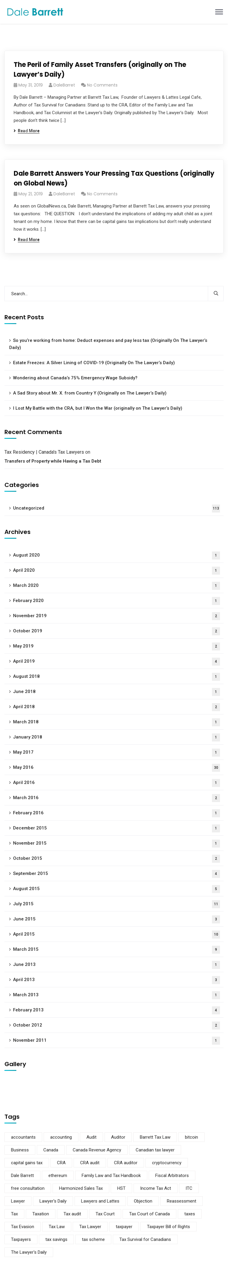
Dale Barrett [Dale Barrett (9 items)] (22, 1175)
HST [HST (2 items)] (121, 1188)
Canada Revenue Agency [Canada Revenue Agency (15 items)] (97, 1150)
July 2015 (116, 904)
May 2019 (116, 646)
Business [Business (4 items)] (20, 1150)
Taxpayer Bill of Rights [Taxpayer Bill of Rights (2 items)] (168, 1226)
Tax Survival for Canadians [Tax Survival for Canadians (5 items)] (145, 1239)
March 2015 (116, 950)
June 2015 (116, 919)
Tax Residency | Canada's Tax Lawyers (44, 452)
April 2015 (116, 935)
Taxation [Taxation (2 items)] (40, 1214)
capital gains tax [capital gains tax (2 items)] (26, 1162)
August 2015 (116, 889)
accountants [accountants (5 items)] (23, 1137)
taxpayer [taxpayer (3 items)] (124, 1226)
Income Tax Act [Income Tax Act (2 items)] (155, 1188)
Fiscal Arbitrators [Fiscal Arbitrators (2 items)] (172, 1175)
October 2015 (116, 859)
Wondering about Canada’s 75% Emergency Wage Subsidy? (75, 378)
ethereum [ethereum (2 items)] (57, 1175)
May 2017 (116, 753)
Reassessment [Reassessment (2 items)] (181, 1201)
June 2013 (116, 965)
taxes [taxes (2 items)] (189, 1214)
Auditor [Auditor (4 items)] (118, 1137)
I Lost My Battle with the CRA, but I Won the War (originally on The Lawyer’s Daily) (97, 408)
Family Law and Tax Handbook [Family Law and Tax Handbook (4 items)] (111, 1175)
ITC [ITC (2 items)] (189, 1188)
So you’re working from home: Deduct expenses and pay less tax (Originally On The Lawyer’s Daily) (108, 344)
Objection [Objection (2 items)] (143, 1201)
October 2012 (116, 1026)
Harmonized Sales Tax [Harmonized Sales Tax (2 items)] (81, 1188)
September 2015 (116, 874)
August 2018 (116, 677)
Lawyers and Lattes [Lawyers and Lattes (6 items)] (100, 1201)
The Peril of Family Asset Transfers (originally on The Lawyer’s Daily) (100, 69)
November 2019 (116, 616)
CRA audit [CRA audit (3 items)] (89, 1162)
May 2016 (116, 768)
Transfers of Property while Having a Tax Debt (52, 461)
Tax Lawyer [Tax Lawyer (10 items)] (90, 1226)
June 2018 (116, 692)
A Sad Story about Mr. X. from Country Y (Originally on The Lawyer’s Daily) (90, 393)
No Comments (102, 85)
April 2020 (116, 571)
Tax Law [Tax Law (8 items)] (57, 1226)
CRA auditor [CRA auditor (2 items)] (125, 1162)
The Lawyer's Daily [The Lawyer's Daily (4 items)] (29, 1252)
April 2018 (116, 707)
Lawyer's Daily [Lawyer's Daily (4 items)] (52, 1201)
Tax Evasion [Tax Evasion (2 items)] (22, 1226)
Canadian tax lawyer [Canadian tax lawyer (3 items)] (155, 1150)
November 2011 (116, 1041)
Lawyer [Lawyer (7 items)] (18, 1201)
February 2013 (116, 1010)
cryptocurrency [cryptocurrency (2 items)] (166, 1162)
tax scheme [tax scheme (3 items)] (93, 1239)
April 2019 (116, 662)
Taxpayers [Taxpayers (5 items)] (21, 1239)
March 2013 (116, 995)
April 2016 (116, 783)
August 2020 (116, 555)
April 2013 (116, 980)
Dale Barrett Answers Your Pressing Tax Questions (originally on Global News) (114, 178)
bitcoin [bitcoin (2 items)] (191, 1137)
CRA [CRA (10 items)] (61, 1162)
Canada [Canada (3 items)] (50, 1150)
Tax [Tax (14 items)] (14, 1214)
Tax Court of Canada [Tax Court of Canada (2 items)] (149, 1214)
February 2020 (116, 601)
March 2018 (116, 722)
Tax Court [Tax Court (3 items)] (105, 1214)
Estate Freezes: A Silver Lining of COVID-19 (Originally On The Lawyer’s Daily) (94, 362)
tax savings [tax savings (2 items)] (56, 1239)
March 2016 (116, 798)
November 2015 (116, 844)
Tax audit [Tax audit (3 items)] (72, 1214)
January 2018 (116, 737)
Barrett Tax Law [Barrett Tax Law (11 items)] (155, 1137)
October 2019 (116, 631)
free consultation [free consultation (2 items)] (28, 1188)
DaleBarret (64, 85)
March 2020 (116, 586)
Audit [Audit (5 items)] (91, 1137)
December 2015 (116, 828)
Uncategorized (116, 509)
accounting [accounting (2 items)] (61, 1137)
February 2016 (116, 813)
